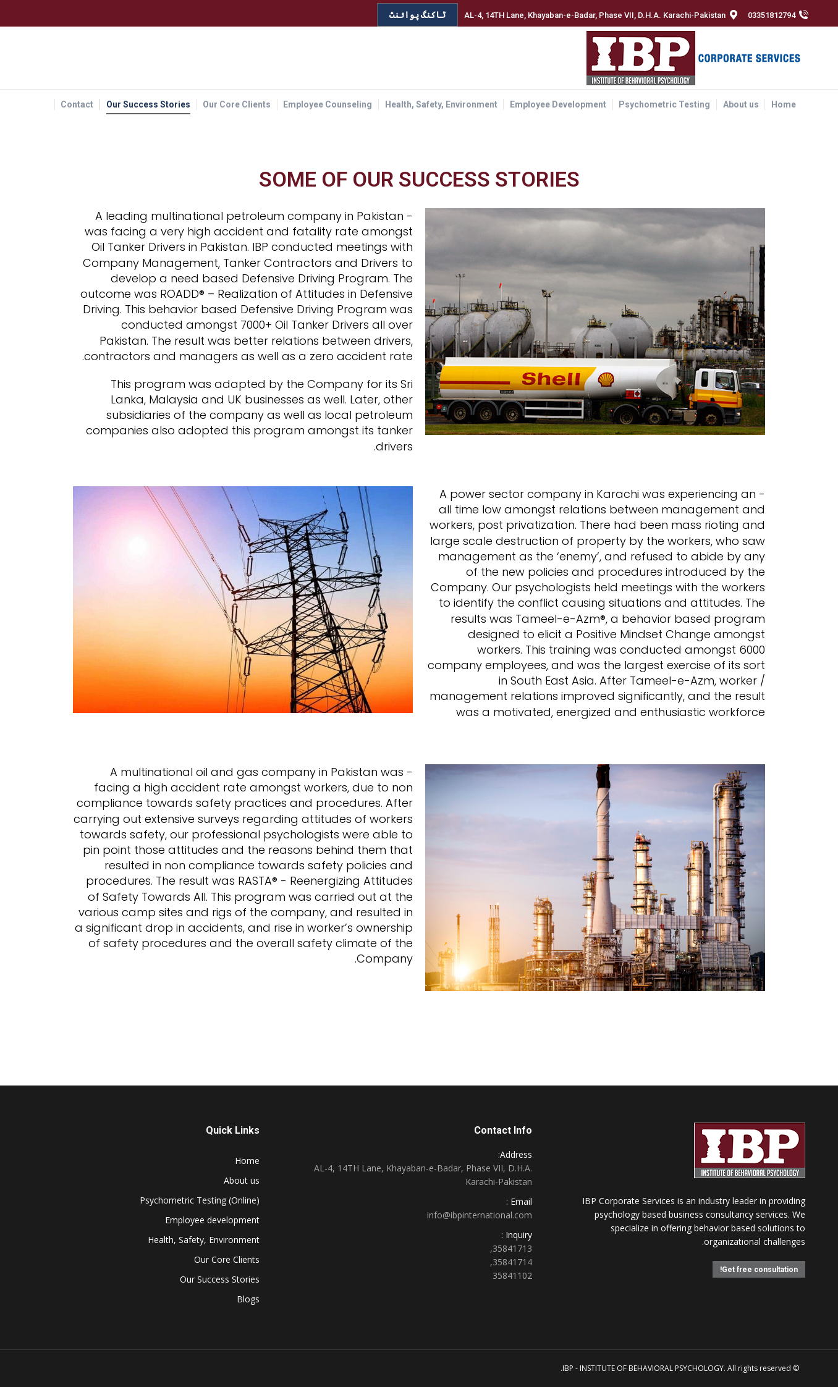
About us (242, 1180)
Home (247, 1160)
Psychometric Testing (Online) (200, 1200)
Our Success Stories (220, 1279)
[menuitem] (783, 104)
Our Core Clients (227, 1259)
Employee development (212, 1220)
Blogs (248, 1299)
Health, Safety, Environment (204, 1240)
